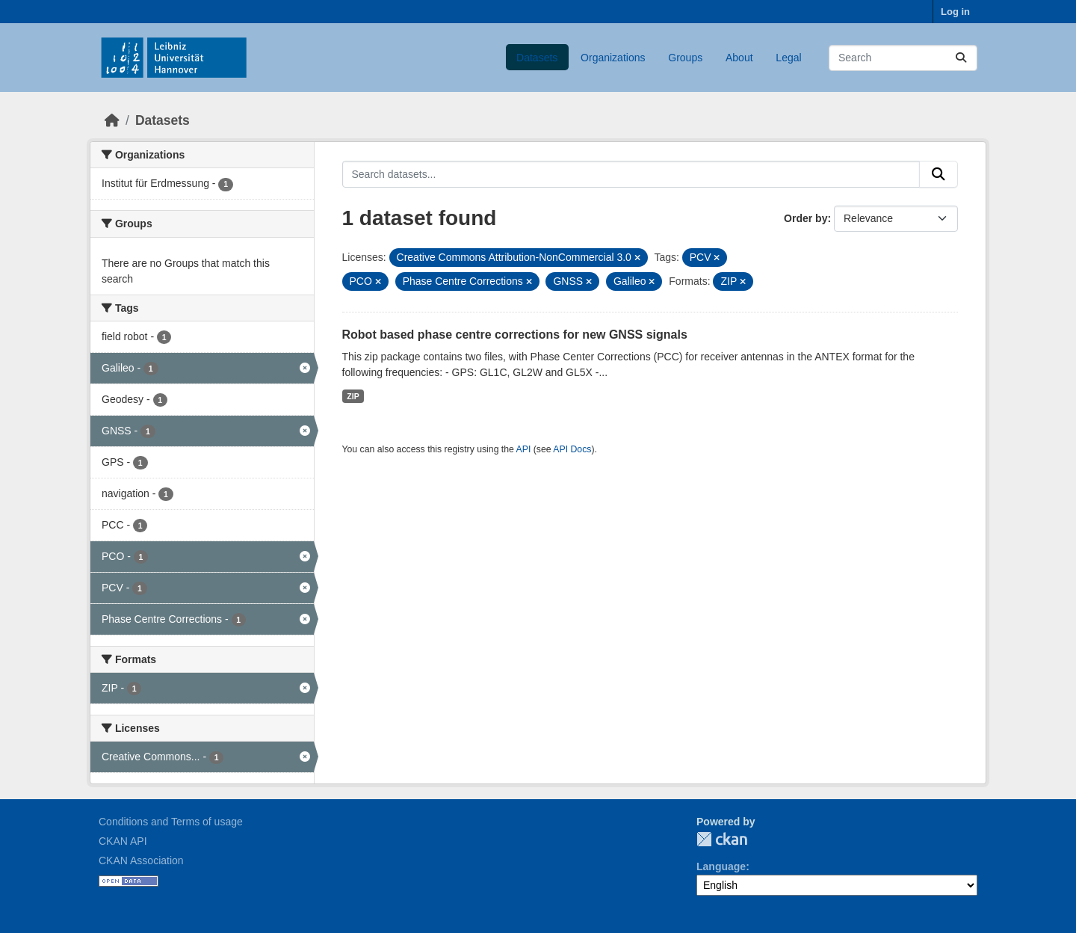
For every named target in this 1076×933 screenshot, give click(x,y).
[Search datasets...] (903, 58)
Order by (805, 218)
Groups (685, 58)
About (739, 58)
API (523, 449)
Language (721, 866)
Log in (955, 11)
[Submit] (961, 58)
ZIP (353, 396)
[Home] (112, 120)
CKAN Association (141, 860)
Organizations (613, 58)
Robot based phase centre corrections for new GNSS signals (514, 334)
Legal (788, 58)
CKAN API (123, 841)
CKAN (721, 839)
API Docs (572, 449)
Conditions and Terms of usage (171, 822)
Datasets (536, 58)
